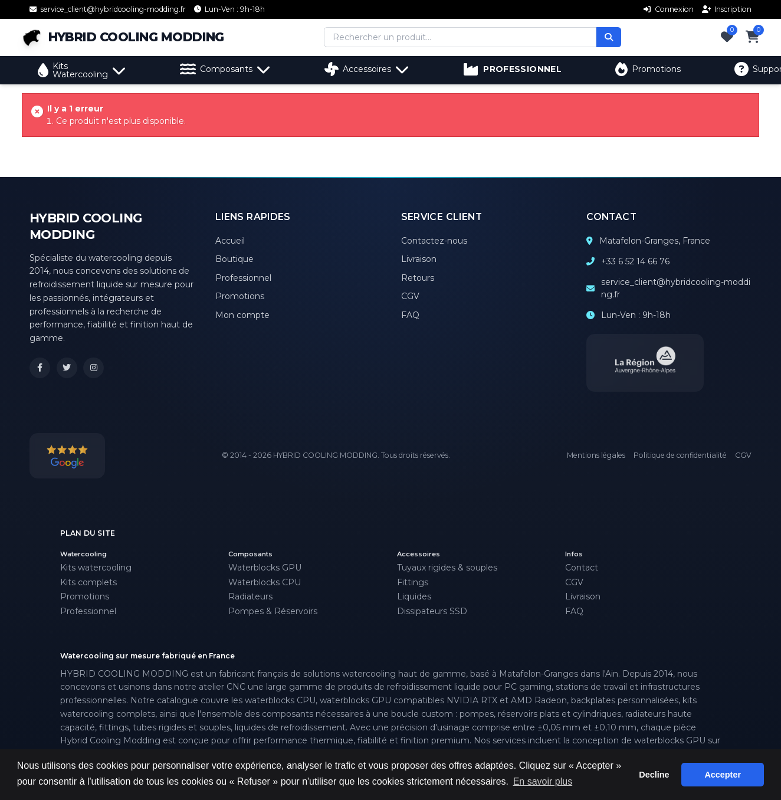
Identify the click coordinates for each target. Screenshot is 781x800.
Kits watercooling (96, 567)
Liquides (414, 596)
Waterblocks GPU (264, 567)
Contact (581, 567)
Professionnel (243, 278)
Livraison (419, 259)
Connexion (669, 9)
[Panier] (753, 37)
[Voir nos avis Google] (67, 455)
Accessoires (366, 69)
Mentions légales (596, 455)
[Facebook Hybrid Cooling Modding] (39, 368)
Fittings (412, 582)
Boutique (234, 259)
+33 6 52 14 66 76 (635, 261)
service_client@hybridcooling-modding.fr (675, 288)
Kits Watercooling (82, 70)
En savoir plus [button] (543, 781)
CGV (410, 296)
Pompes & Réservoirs (272, 611)
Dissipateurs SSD (432, 611)
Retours (417, 278)
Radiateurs (250, 596)
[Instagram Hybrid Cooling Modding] (93, 368)
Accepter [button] (722, 774)
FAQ (410, 315)
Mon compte (242, 315)
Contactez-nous (434, 240)
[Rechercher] (608, 37)
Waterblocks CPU (264, 582)
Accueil (230, 240)
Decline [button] (654, 774)
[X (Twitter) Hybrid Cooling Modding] (67, 368)
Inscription (727, 9)
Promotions (648, 69)
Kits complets (88, 582)
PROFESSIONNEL (512, 69)
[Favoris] (727, 37)
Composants (225, 69)
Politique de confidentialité (680, 455)
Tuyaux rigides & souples (447, 567)
